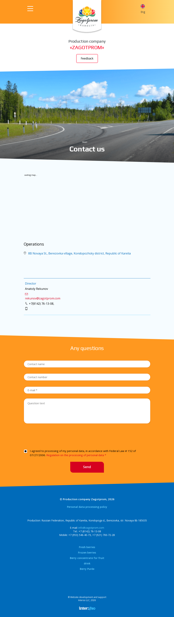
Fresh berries (87, 547)
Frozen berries (87, 552)
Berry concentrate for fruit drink (87, 560)
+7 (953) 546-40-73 (79, 535)
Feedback (87, 58)
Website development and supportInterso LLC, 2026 (88, 599)
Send (87, 467)
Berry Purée (87, 569)
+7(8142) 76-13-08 (41, 304)
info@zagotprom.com (91, 527)
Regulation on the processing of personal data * (76, 455)
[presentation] (87, 436)
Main (84, 142)
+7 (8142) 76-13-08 (90, 531)
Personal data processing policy (87, 507)
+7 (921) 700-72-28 (103, 535)
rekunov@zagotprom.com (42, 298)
